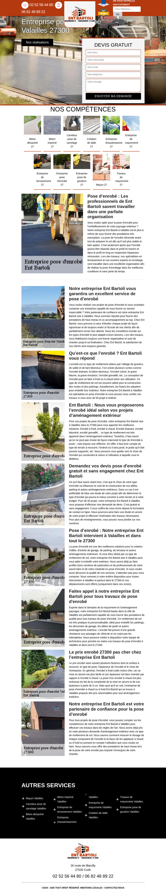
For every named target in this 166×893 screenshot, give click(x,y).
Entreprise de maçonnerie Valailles (100, 805)
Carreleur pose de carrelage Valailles (36, 806)
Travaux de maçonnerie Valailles (131, 799)
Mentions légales (91, 888)
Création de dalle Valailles (98, 815)
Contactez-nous (114, 888)
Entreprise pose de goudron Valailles (130, 809)
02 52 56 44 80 (37, 5)
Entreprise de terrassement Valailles (69, 809)
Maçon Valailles (34, 798)
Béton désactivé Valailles (35, 816)
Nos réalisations (37, 42)
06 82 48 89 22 (99, 876)
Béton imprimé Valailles (65, 799)
